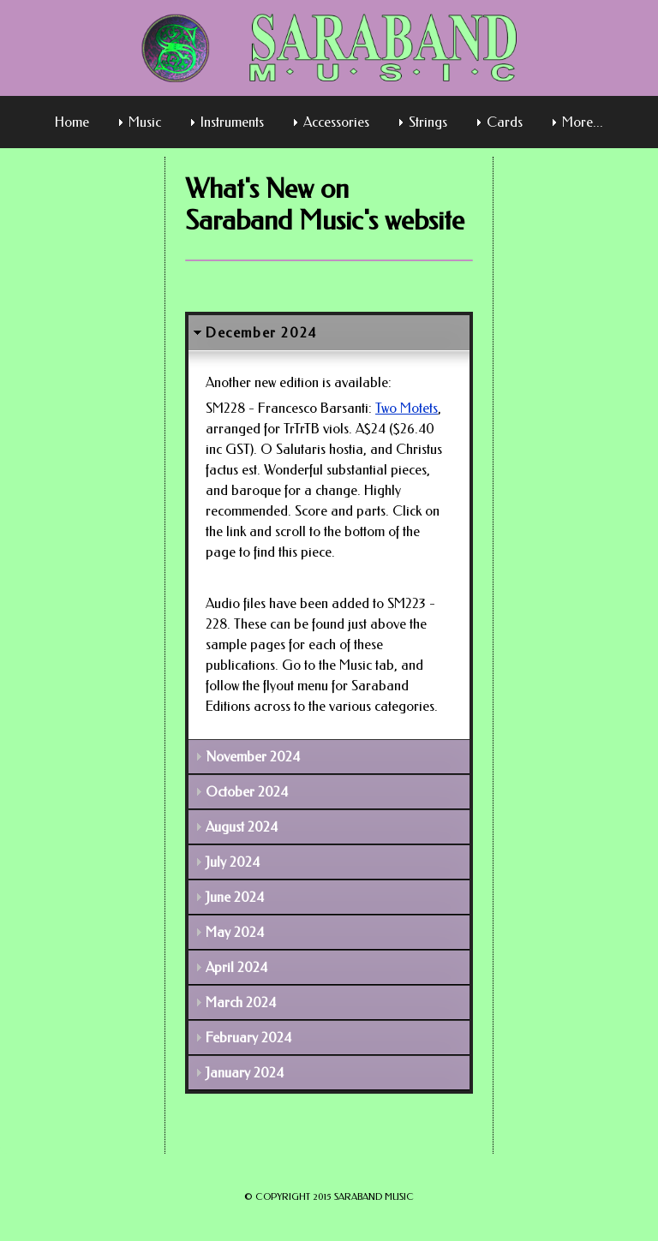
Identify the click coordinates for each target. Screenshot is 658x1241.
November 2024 (253, 757)
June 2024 (235, 897)
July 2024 (233, 862)
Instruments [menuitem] (232, 122)
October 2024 (247, 792)
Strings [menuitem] (428, 122)
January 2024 (245, 1073)
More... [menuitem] (582, 122)
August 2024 (242, 827)
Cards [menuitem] (505, 122)
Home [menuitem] (72, 122)
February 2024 (248, 1037)
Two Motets (406, 408)
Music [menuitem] (145, 122)
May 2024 (235, 932)
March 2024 (241, 1002)
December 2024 (261, 333)
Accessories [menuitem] (336, 122)
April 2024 (236, 967)
